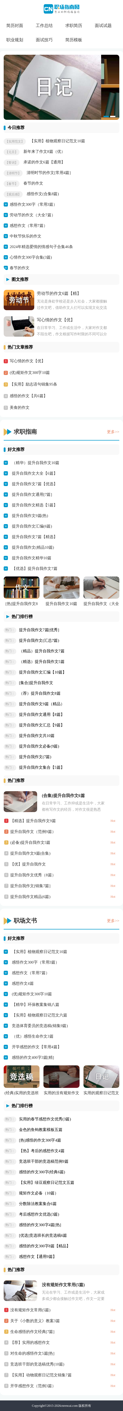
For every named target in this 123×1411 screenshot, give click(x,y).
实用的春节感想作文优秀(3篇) (45, 1119)
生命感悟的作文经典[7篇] (32, 1332)
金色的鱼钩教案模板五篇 (40, 1130)
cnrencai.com (69, 1406)
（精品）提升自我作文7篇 (42, 651)
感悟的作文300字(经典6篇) (42, 1172)
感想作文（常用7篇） (28, 225)
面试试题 (103, 25)
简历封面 (14, 25)
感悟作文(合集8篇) (43, 194)
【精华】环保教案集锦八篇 (35, 1004)
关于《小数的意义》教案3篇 (35, 1321)
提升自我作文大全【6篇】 (34, 473)
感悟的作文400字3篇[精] (33, 1057)
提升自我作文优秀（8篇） (33, 875)
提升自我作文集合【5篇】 (42, 767)
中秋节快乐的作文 (25, 236)
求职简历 (73, 25)
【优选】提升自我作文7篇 (34, 568)
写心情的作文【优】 (56, 320)
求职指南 (25, 431)
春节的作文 (33, 183)
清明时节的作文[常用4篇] (49, 173)
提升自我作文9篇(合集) (30, 853)
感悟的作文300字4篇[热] (40, 1225)
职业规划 (14, 40)
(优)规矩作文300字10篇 (30, 372)
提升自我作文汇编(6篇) (32, 526)
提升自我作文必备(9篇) (39, 746)
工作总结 (44, 25)
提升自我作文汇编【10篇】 (42, 672)
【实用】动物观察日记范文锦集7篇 (41, 1375)
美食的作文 (19, 407)
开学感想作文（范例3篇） (33, 1386)
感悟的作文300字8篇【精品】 (44, 1246)
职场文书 (25, 920)
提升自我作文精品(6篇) (30, 897)
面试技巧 (44, 40)
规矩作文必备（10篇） (38, 1193)
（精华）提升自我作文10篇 (35, 463)
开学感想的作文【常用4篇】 (36, 1047)
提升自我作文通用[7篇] (32, 494)
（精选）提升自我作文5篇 (42, 661)
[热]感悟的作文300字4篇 (40, 1140)
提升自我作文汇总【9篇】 (42, 725)
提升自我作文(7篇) (35, 757)
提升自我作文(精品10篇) (33, 547)
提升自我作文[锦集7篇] (30, 886)
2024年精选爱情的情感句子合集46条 (41, 247)
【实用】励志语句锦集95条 (33, 384)
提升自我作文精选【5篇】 (34, 505)
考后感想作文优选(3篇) (39, 1214)
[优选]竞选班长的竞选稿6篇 (43, 1235)
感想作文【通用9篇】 (38, 1256)
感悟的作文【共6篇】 (28, 396)
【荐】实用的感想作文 (30, 1342)
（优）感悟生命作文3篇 (32, 1036)
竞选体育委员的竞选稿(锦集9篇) (40, 1026)
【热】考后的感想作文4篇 (42, 1151)
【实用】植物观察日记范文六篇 (39, 1015)
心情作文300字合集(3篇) (31, 257)
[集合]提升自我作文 (36, 683)
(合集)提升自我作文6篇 (63, 795)
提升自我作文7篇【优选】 (34, 484)
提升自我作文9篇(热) (30, 516)
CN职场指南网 (61, 11)
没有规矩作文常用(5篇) (63, 1284)
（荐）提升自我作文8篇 (40, 693)
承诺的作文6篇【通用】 (44, 162)
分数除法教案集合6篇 (38, 1204)
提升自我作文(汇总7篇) (39, 640)
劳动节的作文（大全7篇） (32, 215)
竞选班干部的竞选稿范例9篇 (43, 1161)
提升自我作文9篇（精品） (42, 704)
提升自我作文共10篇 (37, 736)
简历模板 (73, 40)
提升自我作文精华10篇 (31, 558)
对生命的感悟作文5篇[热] (32, 1353)
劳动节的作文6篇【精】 (59, 293)
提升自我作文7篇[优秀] (39, 630)
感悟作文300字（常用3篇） (33, 204)
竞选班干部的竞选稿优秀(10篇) (37, 1364)
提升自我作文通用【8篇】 (42, 714)
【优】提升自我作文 (28, 864)
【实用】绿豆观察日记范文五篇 (46, 1182)
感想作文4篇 (23, 983)
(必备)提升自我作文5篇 (30, 842)
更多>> (113, 432)
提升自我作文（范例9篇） (33, 832)
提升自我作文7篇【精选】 (34, 537)
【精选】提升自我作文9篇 (33, 821)
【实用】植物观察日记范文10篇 (57, 141)
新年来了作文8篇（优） (44, 151)
